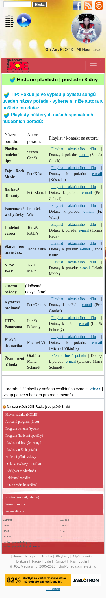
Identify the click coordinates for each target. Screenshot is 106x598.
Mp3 (76, 556)
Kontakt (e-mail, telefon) (22, 497)
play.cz (36, 546)
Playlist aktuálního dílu (73, 149)
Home (17, 556)
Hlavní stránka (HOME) (21, 414)
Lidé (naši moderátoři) (20, 471)
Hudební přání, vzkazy (20, 457)
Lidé (48, 561)
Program (31, 556)
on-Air (87, 556)
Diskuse (22, 561)
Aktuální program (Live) (22, 422)
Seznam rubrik (15, 504)
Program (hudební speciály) (24, 436)
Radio (36, 561)
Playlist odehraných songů (23, 443)
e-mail (84, 155)
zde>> (95, 389)
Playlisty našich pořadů (21, 450)
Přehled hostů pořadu (68, 355)
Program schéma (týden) (22, 429)
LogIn (83, 561)
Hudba (47, 556)
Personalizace (14, 511)
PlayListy (62, 556)
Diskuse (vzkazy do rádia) (23, 464)
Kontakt (60, 561)
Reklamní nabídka (17, 478)
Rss (73, 561)
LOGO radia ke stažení (21, 485)
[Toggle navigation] (93, 65)
